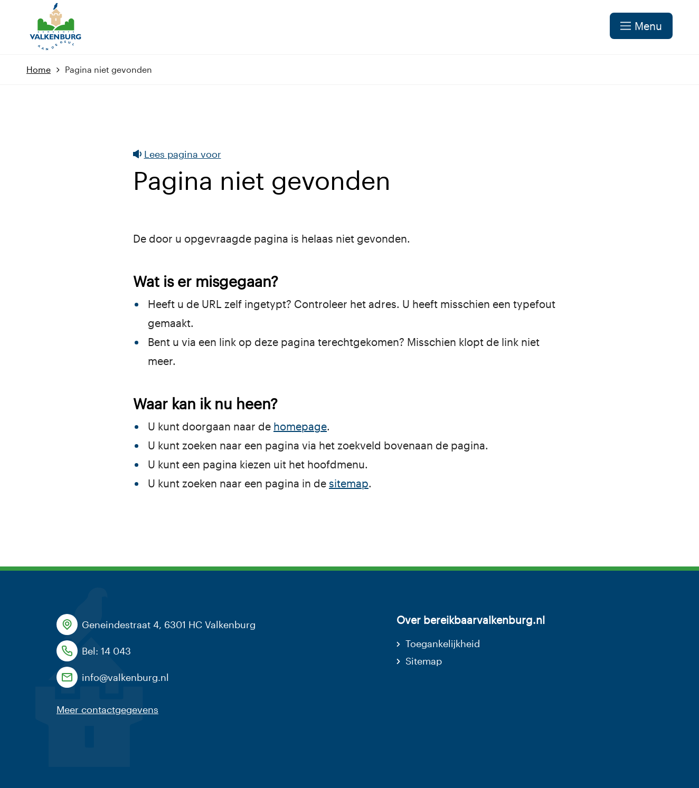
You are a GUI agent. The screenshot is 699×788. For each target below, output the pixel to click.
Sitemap (423, 661)
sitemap (349, 483)
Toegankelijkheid (442, 643)
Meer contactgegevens (107, 709)
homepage (300, 426)
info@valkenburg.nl (125, 677)
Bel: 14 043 (106, 651)
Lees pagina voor (177, 154)
